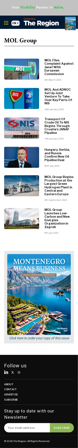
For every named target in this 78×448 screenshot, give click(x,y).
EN (15, 23)
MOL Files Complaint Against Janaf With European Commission (59, 67)
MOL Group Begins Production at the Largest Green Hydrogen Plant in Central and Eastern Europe (59, 185)
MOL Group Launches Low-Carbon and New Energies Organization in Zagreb (57, 218)
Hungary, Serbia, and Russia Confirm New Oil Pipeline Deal (57, 155)
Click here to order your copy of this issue (39, 338)
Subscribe (62, 427)
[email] (27, 427)
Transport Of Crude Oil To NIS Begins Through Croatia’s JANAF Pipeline (57, 126)
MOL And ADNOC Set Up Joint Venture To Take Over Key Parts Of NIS (58, 96)
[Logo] (41, 22)
